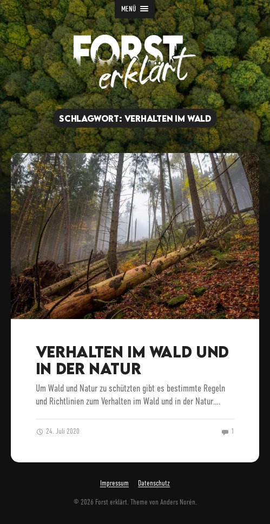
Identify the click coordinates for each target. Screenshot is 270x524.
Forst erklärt (111, 502)
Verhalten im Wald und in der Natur (132, 359)
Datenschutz (154, 483)
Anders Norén (177, 502)
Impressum (114, 483)
